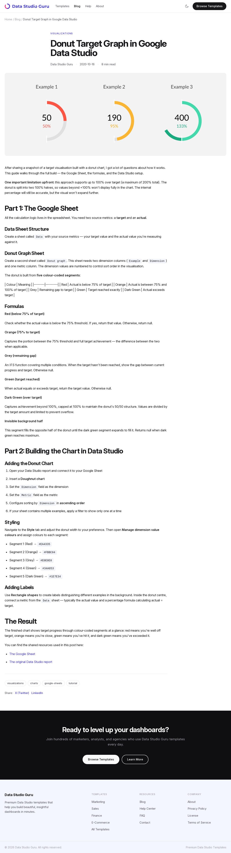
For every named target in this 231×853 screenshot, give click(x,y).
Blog (77, 6)
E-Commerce (100, 822)
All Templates (100, 829)
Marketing (98, 801)
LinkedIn (37, 692)
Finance (96, 815)
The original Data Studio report (30, 662)
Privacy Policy (197, 808)
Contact (145, 822)
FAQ (142, 815)
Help (88, 6)
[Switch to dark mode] (186, 6)
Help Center (148, 808)
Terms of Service (199, 822)
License (193, 815)
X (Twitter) (22, 692)
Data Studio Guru (19, 794)
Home (8, 19)
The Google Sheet (22, 653)
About (100, 6)
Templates (62, 6)
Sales (95, 808)
